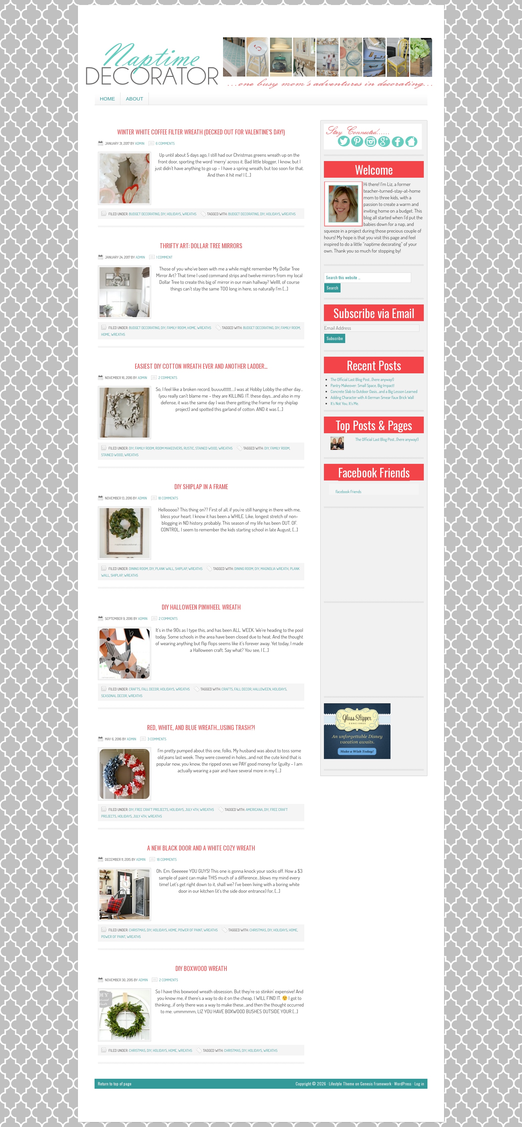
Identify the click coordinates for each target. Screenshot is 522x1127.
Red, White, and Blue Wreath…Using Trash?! (201, 727)
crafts (134, 689)
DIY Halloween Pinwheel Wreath (201, 607)
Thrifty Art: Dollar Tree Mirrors (201, 245)
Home (107, 98)
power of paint (190, 930)
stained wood (206, 448)
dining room (138, 568)
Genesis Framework (375, 1083)
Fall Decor (242, 689)
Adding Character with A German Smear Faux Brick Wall (372, 397)
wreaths (189, 214)
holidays (174, 214)
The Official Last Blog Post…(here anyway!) (362, 379)
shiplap (181, 568)
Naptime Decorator (261, 64)
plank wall (164, 568)
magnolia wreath (275, 568)
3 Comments (156, 739)
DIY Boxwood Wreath (201, 968)
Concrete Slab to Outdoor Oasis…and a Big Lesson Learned (374, 391)
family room (176, 327)
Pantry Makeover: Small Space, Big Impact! (362, 385)
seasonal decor (114, 695)
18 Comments (168, 498)
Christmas (137, 930)
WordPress (402, 1083)
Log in (419, 1083)
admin (139, 143)
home (191, 327)
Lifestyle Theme (341, 1083)
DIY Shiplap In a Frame (201, 486)
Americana (254, 809)
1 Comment (164, 257)
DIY (163, 214)
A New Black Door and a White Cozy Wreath (201, 848)
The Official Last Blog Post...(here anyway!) (386, 439)
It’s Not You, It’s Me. (345, 403)
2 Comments (167, 377)
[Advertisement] (261, 20)
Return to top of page (114, 1083)
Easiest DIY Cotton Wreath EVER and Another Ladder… (201, 366)
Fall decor (150, 689)
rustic (189, 448)
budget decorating (144, 214)
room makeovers (168, 448)
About (134, 98)
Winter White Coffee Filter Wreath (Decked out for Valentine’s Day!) (201, 131)
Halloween (262, 689)
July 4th (191, 809)
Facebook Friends (374, 472)
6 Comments (165, 143)
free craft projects (151, 809)
